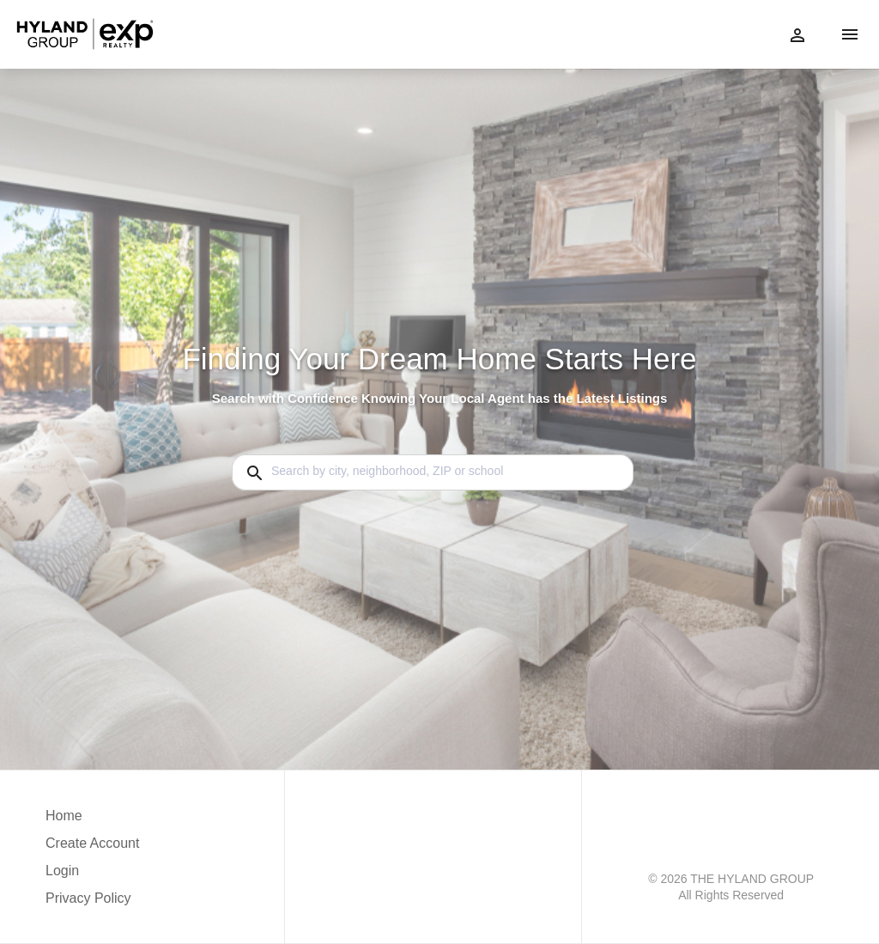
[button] (92, 875)
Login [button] (62, 870)
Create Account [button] (92, 843)
